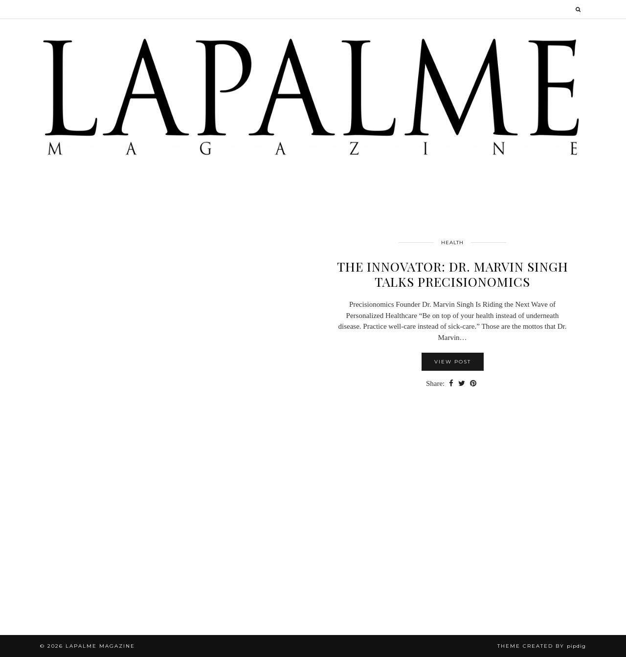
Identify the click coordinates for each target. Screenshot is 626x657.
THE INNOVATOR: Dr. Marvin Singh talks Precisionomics (452, 274)
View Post (452, 362)
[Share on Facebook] (451, 383)
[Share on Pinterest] (473, 383)
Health (452, 242)
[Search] (578, 9)
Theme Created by (541, 646)
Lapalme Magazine (100, 646)
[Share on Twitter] (462, 383)
